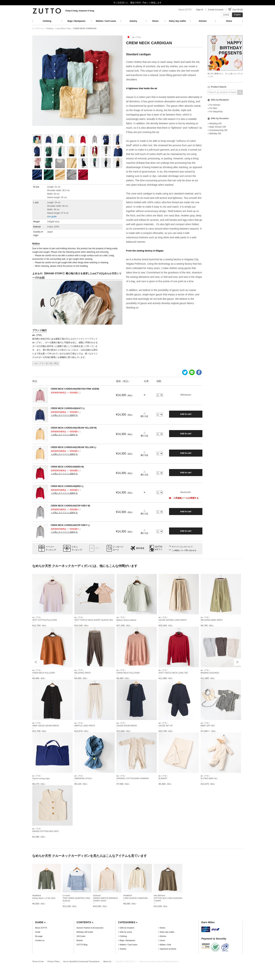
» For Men (212, 108)
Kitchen (203, 21)
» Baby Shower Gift (217, 127)
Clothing (47, 21)
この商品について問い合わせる (184, 550)
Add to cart (185, 414)
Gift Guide (81, 936)
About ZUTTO (184, 9)
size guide (52, 216)
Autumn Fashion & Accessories (90, 928)
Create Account (215, 9)
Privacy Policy (53, 961)
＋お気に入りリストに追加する (64, 415)
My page (38, 936)
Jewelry (133, 21)
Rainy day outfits (177, 21)
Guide (37, 932)
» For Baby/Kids (215, 111)
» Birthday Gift (214, 133)
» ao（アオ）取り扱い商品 (45, 363)
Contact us (39, 940)
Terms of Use (38, 961)
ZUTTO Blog (82, 945)
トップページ (38, 28)
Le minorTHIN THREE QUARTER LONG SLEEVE (76, 898)
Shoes (155, 21)
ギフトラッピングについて (182, 547)
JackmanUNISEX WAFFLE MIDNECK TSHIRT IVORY (105, 898)
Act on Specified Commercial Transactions (81, 961)
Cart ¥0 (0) (237, 9)
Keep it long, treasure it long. (79, 10)
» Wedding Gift (215, 123)
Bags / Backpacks (76, 21)
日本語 (226, 15)
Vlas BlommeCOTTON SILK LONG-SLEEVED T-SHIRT (168, 898)
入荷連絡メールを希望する (184, 498)
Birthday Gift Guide (85, 932)
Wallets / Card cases (106, 21)
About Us (107, 961)
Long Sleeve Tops (63, 28)
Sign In (199, 9)
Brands (80, 940)
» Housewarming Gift (217, 130)
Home (229, 21)
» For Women (214, 105)
